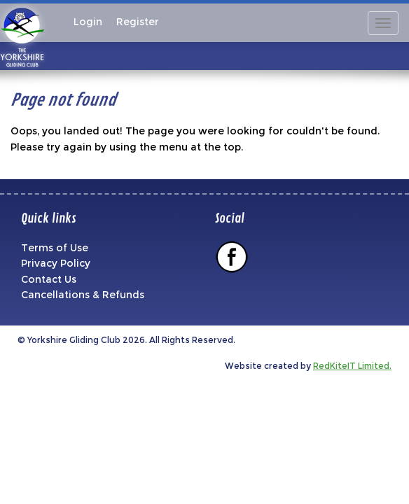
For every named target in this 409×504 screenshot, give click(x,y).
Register (137, 21)
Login (88, 21)
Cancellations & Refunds (82, 294)
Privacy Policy (55, 263)
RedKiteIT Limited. (352, 365)
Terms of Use (54, 247)
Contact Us (48, 279)
